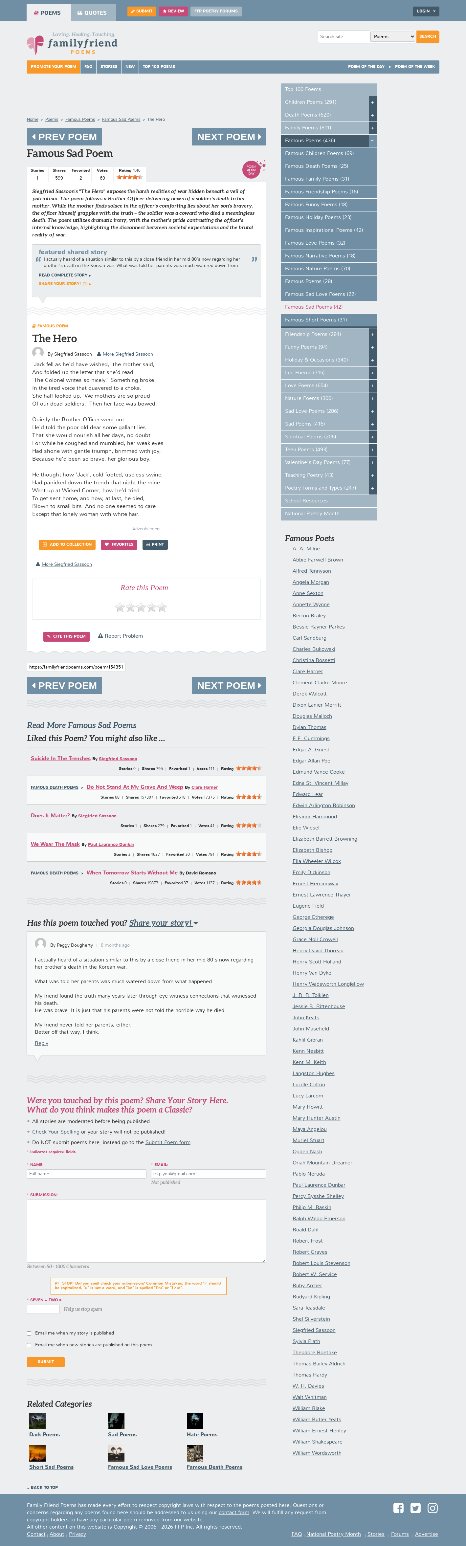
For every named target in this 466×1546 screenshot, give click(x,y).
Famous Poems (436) (310, 141)
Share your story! (163, 922)
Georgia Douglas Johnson (323, 928)
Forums (400, 1534)
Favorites (119, 544)
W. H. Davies (308, 1386)
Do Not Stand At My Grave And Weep (135, 787)
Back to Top (44, 1488)
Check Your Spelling (55, 1132)
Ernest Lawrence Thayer (322, 895)
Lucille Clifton (309, 1085)
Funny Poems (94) (306, 347)
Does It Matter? (50, 816)
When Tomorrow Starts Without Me (132, 873)
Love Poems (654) (306, 385)
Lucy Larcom (308, 1096)
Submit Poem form (167, 1142)
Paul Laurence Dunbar (111, 845)
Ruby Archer (307, 1286)
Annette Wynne (311, 604)
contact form (234, 1512)
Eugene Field (308, 906)
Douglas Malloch (312, 716)
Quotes (92, 13)
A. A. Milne (306, 549)
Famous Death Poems (54, 788)
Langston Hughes (314, 1073)
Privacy (77, 1534)
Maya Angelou (310, 1129)
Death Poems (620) (308, 115)
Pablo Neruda (309, 1174)
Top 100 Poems (159, 67)
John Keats (306, 1018)
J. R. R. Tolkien (311, 995)
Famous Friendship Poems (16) (321, 192)
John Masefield (311, 1029)
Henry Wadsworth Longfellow (328, 984)
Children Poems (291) (311, 102)
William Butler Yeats (317, 1420)
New (130, 67)
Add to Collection (67, 544)
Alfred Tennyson (312, 571)
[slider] (130, 177)
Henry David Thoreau (318, 951)
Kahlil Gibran (308, 1040)
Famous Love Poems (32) (315, 243)
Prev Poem (64, 136)
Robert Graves (310, 1252)
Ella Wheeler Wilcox (317, 861)
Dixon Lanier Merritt (317, 705)
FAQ (88, 67)
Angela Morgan (311, 582)
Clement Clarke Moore (320, 683)
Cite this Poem (66, 636)
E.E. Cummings (311, 738)
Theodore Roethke (315, 1353)
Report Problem (120, 636)
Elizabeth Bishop (312, 850)
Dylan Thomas (309, 727)
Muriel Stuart (308, 1140)
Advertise (426, 1534)
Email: (161, 1165)
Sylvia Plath (306, 1341)
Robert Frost (308, 1241)
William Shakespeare (318, 1442)
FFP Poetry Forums (216, 11)
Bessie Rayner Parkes (319, 627)
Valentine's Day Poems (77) (318, 462)
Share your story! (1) (63, 284)
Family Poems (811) (308, 128)
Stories (108, 67)
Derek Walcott (310, 694)
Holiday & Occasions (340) (316, 360)
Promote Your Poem (53, 67)
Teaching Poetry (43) (309, 475)
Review (173, 11)
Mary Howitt (308, 1107)
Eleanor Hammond (315, 817)
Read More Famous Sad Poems (82, 725)
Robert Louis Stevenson (321, 1263)
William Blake (309, 1408)
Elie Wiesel (306, 828)
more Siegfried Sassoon (125, 354)
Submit (141, 11)
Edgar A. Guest (311, 750)
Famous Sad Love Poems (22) (320, 294)
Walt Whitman (310, 1397)
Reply (41, 1043)
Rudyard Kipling (311, 1297)
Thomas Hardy (310, 1375)
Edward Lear (308, 794)
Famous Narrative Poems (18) (320, 256)
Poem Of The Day (366, 67)
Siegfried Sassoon (118, 759)
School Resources (306, 501)
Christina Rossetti (314, 660)
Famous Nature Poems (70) (317, 269)
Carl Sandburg (309, 638)
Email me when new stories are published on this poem (93, 1345)
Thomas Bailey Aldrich (319, 1364)
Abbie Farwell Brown (318, 560)
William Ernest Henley (319, 1431)
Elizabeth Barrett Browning (325, 839)
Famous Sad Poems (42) (314, 307)
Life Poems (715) (305, 373)
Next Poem (229, 136)
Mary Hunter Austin (317, 1118)
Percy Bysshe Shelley (318, 1196)
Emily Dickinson (311, 872)
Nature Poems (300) (309, 398)
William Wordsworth (317, 1453)
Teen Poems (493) (306, 450)
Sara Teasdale (309, 1308)
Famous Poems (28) (308, 281)
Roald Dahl (306, 1230)
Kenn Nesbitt (308, 1051)
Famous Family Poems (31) (317, 179)
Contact (36, 1534)
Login (426, 11)
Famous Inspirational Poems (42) (324, 230)
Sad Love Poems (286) (312, 411)
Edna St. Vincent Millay (320, 783)
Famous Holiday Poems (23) (318, 217)
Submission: (44, 1195)
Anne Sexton (308, 593)
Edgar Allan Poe (311, 761)
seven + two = (46, 1300)
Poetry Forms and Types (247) (320, 488)
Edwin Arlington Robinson (324, 805)
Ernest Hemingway (315, 884)
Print (155, 544)
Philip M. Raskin (312, 1207)
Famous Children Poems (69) (319, 153)
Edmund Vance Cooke (319, 772)
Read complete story (63, 275)
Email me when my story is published (74, 1333)
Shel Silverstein (311, 1319)
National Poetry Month (312, 514)
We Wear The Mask (55, 844)
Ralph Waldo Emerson (319, 1219)
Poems (47, 13)
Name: (37, 1165)
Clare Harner (204, 787)
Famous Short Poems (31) (316, 320)
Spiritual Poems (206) (310, 437)
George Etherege (313, 917)
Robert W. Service (315, 1274)
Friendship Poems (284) (313, 334)
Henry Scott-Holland (317, 962)
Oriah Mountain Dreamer (322, 1163)
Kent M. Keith (309, 1062)
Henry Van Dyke (312, 973)
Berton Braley (309, 616)
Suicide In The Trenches (61, 759)
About (57, 1534)
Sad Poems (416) (305, 424)
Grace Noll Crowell (315, 939)
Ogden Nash (307, 1152)
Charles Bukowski (314, 649)
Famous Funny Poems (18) (316, 205)
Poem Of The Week (415, 67)
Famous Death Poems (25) (316, 166)
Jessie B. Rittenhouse (319, 1006)
